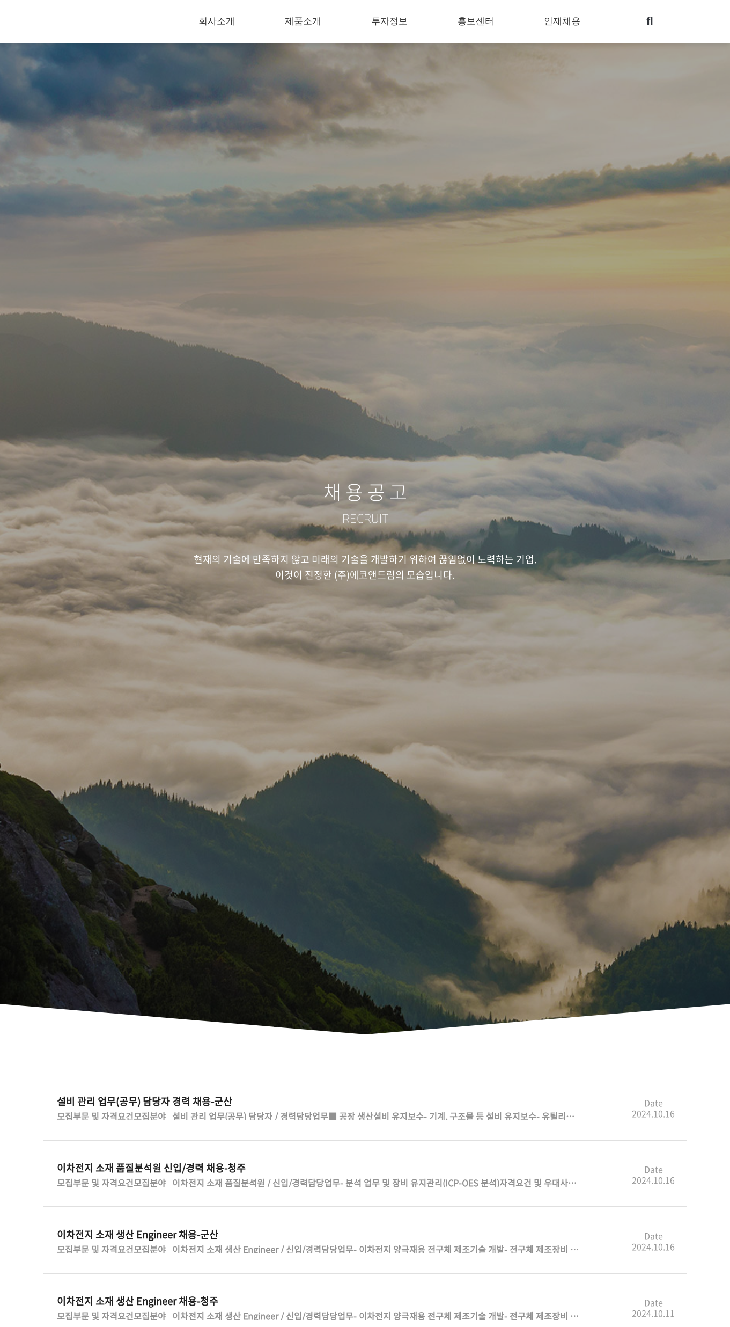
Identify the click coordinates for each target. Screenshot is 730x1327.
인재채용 (565, 21)
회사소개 (219, 21)
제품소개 (306, 21)
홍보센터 (478, 21)
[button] (649, 21)
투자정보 (392, 21)
